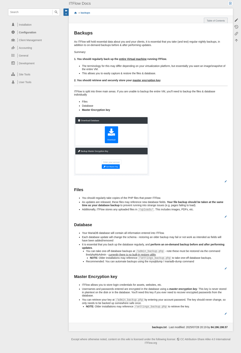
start (75, 13)
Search (56, 12)
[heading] (34, 24)
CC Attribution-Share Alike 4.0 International (205, 339)
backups (85, 12)
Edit (221, 181)
